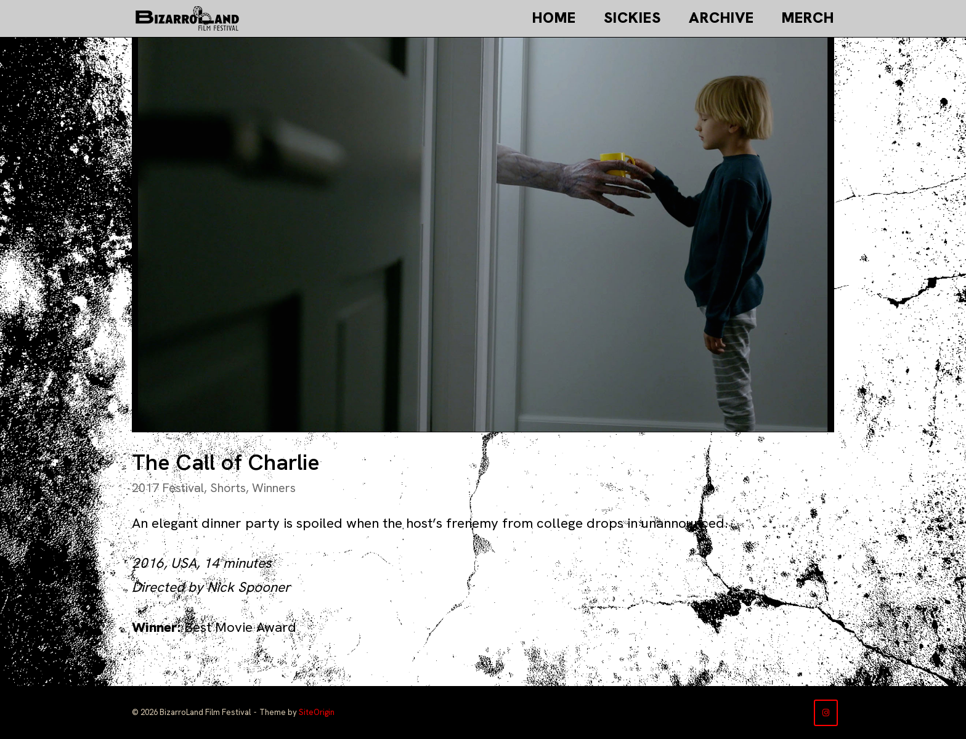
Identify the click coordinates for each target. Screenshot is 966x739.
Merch (808, 17)
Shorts (228, 488)
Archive (721, 17)
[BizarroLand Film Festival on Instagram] (826, 713)
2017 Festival (168, 488)
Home (554, 17)
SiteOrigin (317, 712)
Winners (274, 488)
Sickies (632, 17)
